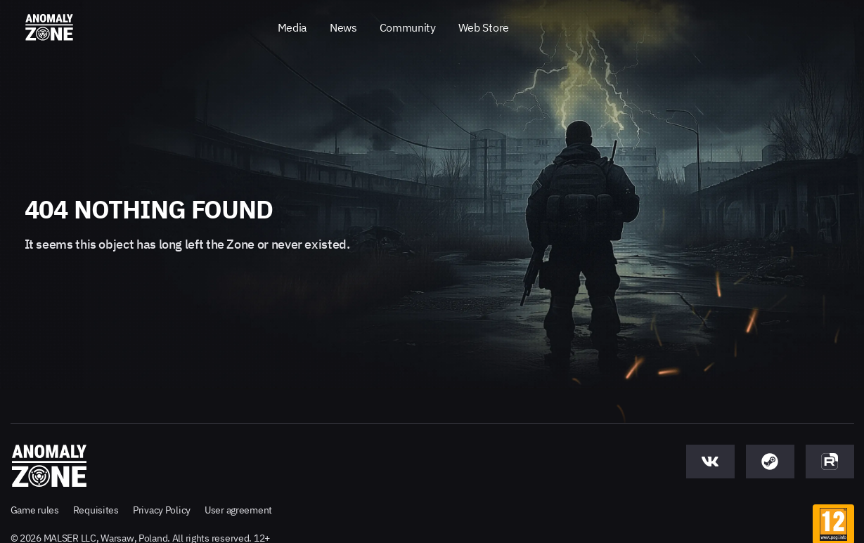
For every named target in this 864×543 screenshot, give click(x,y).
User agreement (238, 510)
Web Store (483, 27)
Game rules (35, 510)
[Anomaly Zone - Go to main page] (49, 28)
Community (408, 27)
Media (292, 27)
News (343, 27)
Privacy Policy (162, 510)
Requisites (96, 510)
